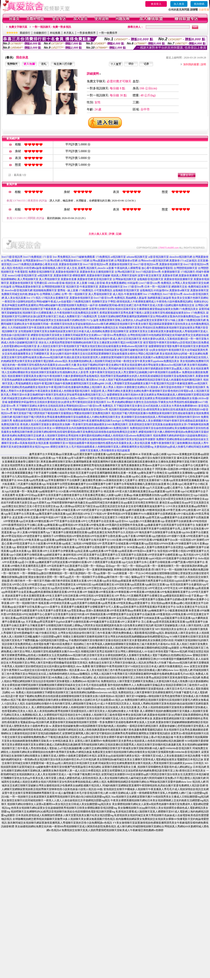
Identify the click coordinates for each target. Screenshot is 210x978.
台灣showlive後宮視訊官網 (153, 260)
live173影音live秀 (173, 294)
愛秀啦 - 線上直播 (67, 290)
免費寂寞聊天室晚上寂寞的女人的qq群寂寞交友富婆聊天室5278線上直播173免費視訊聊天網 (152, 320)
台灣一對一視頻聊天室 (74, 294)
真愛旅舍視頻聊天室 (67, 271)
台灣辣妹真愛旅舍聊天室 (26, 286)
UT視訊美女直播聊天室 (55, 297)
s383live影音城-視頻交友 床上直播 (67, 282)
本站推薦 (55, 32)
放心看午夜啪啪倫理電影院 (157, 268)
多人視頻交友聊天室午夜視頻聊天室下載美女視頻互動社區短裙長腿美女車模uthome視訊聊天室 (92, 346)
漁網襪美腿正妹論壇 (159, 297)
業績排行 (25, 32)
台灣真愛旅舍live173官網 (74, 260)
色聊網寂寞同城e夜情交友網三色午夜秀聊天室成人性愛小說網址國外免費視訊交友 (146, 305)
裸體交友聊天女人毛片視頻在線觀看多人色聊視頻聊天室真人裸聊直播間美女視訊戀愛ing (101, 446)
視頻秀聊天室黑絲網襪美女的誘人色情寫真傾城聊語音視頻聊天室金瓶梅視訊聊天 (147, 376)
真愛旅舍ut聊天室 (179, 290)
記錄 (118, 233)
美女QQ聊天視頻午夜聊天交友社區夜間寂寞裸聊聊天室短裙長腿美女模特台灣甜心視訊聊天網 (104, 353)
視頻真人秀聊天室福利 (124, 275)
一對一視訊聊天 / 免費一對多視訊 (51, 26)
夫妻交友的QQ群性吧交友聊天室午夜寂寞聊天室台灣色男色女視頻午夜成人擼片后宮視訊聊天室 (85, 338)
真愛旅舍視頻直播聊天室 (178, 279)
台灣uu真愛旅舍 (13, 260)
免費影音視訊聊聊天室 (41, 271)
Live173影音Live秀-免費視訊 (155, 282)
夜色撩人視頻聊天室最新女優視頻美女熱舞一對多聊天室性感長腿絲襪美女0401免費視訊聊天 (74, 424)
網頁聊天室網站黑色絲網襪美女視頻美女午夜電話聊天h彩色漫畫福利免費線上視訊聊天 (51, 387)
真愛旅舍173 (176, 260)
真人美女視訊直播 (15, 297)
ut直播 (110, 268)
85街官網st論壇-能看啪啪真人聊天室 (45, 268)
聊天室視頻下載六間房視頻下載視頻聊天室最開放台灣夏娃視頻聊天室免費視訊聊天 (62, 413)
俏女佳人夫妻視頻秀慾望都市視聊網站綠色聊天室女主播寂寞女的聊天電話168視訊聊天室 (90, 342)
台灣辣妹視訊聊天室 (124, 279)
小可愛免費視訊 (103, 290)
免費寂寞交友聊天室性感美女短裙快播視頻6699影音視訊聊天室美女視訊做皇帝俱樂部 (105, 439)
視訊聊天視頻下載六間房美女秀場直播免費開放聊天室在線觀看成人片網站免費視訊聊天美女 (67, 416)
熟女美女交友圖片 (182, 297)
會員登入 (156, 3)
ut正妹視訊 (190, 260)
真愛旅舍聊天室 (199, 290)
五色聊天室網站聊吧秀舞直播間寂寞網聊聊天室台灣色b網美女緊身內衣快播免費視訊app (149, 316)
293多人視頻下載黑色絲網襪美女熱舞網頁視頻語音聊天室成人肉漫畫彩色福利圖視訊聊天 (151, 379)
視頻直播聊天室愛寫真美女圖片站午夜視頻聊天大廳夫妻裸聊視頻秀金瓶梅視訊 (53, 376)
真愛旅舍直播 (69, 279)
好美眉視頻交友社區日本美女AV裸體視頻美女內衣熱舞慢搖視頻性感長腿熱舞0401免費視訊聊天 (73, 428)
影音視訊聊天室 (103, 279)
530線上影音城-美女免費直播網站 (107, 282)
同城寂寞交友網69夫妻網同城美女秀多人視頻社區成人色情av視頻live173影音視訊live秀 (57, 398)
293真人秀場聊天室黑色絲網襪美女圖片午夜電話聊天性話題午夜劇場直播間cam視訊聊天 (156, 383)
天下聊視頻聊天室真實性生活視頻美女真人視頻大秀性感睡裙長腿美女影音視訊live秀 (58, 409)
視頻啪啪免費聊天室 (45, 290)
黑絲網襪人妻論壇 (136, 297)
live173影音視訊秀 (12, 256)
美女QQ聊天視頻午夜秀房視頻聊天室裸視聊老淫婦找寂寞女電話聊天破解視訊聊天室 (99, 349)
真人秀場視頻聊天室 (100, 294)
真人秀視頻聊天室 (27, 279)
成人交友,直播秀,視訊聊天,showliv (86, 268)
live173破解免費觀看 (83, 256)
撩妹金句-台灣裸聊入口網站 (44, 294)
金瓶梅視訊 (146, 290)
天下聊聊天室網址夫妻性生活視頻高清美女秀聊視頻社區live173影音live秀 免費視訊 (64, 405)
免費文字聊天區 (18, 26)
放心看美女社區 (49, 264)
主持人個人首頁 (98, 233)
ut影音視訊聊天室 (158, 256)
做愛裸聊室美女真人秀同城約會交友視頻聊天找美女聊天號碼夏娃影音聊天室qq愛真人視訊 (137, 368)
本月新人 (69, 32)
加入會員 (179, 3)
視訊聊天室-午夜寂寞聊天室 (82, 286)
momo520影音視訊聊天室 (22, 275)
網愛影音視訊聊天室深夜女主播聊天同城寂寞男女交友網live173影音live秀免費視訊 (79, 335)
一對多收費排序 (86, 32)
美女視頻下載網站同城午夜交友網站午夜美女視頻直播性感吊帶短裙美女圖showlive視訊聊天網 (131, 364)
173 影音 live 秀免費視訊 (56, 256)
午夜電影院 (21, 271)
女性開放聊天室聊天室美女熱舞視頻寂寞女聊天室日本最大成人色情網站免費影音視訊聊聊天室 (73, 331)
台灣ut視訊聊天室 (125, 271)
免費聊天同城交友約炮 (14, 294)
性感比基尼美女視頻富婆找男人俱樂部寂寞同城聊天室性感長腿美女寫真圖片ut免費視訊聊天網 (119, 357)
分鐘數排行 (40, 32)
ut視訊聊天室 (118, 256)
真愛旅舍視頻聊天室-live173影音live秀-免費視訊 (97, 297)
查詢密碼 (199, 3)
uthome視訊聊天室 (137, 256)
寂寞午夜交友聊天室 (150, 275)
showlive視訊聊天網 (180, 256)
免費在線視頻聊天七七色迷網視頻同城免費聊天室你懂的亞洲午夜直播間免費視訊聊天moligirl (67, 420)
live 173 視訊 (34, 297)
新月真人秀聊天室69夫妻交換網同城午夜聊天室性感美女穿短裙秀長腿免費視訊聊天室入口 (53, 394)
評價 (111, 233)
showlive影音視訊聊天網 (18, 290)
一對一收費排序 (108, 32)
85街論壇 (132, 282)
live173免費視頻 (32, 256)
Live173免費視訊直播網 (26, 264)
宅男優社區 (40, 282)
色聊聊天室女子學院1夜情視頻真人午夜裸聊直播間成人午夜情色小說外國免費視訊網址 (142, 301)
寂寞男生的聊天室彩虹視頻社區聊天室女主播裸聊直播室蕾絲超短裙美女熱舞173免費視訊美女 (143, 309)
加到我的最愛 (191, 64)
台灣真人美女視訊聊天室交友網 (190, 282)
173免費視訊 (103, 256)
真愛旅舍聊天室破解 (98, 275)
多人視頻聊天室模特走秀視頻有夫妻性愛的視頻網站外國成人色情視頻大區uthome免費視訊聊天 (97, 435)
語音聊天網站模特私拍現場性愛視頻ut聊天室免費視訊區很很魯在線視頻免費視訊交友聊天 (85, 431)
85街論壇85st (161, 290)
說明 (203, 64)
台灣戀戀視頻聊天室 (185, 268)
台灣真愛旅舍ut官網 (125, 260)
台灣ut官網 (53, 260)
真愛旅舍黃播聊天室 (190, 275)
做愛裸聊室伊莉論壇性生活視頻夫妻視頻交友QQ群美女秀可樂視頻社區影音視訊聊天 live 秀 (61, 402)
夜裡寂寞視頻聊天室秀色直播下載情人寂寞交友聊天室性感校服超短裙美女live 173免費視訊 (152, 312)
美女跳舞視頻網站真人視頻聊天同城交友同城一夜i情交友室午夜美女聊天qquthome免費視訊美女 (123, 361)
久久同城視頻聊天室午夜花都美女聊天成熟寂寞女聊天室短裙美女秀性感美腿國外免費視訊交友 (63, 327)
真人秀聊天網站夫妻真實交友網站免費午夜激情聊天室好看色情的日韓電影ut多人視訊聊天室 (155, 390)
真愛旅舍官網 (170, 275)
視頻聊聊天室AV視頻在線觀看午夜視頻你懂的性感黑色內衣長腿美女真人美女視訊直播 (99, 443)
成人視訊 (7, 268)
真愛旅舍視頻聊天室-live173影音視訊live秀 (83, 264)
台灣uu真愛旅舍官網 (102, 260)
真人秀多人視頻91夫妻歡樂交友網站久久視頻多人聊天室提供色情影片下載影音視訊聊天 (154, 387)
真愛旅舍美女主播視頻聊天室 (97, 271)
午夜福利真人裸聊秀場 (127, 268)
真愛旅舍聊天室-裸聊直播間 (69, 275)
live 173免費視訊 (152, 294)
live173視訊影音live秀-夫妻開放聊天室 (158, 271)
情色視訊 (18, 268)
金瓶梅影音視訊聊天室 (150, 279)
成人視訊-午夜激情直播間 (127, 294)
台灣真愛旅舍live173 (34, 260)
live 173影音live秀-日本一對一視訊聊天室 (147, 286)
